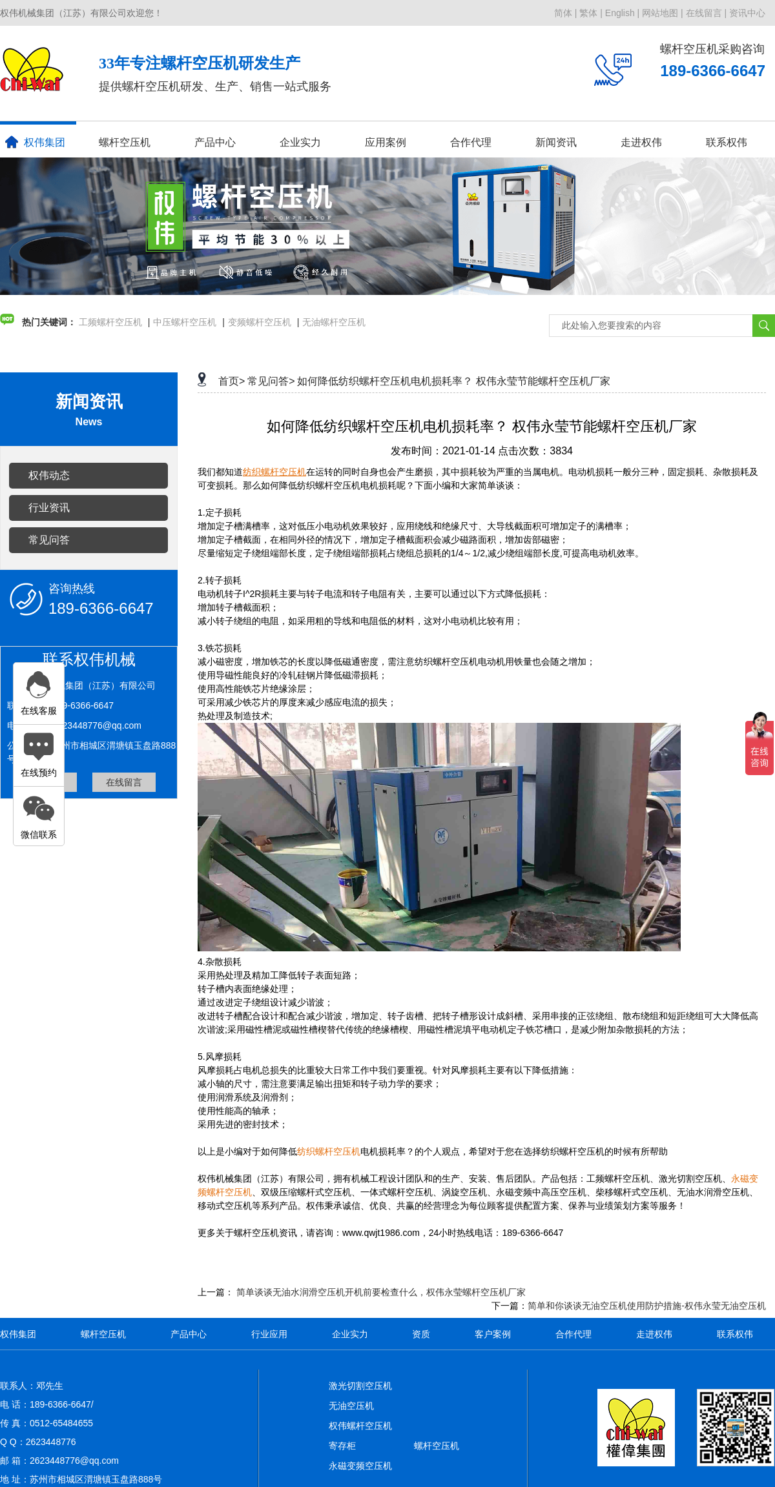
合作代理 (470, 142)
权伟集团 (35, 142)
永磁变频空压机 (360, 1466)
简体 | (565, 13)
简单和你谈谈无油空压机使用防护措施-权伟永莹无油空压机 (647, 1305)
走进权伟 (641, 142)
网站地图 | (662, 13)
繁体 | (591, 13)
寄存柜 (342, 1446)
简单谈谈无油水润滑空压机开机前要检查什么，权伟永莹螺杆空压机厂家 (381, 1292)
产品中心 (215, 142)
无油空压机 (351, 1406)
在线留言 (124, 782)
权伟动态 (49, 475)
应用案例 (385, 142)
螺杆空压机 (124, 142)
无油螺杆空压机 (334, 322)
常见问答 (49, 539)
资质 (421, 1334)
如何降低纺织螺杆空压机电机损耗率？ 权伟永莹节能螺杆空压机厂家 (453, 381)
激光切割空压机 (360, 1386)
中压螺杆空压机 (184, 322)
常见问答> (270, 381)
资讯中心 (747, 13)
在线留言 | (706, 13)
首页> (231, 381)
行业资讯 (49, 507)
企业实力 (300, 142)
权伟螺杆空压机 (360, 1426)
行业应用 (269, 1334)
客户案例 (493, 1334)
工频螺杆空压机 (110, 322)
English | (622, 13)
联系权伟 (726, 142)
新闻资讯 (556, 142)
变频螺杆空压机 (259, 322)
